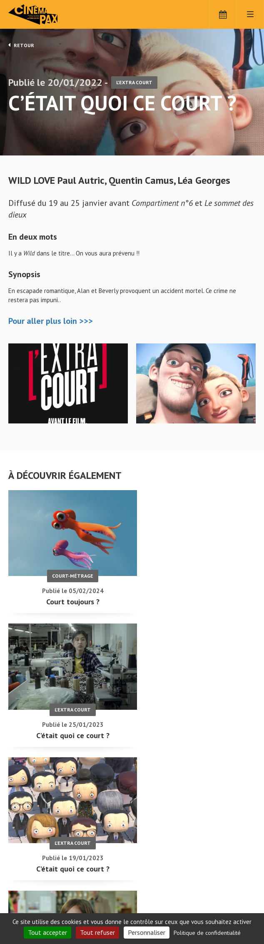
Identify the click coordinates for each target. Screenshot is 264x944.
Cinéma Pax (45, 14)
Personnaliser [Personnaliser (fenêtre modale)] (146, 932)
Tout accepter (47, 932)
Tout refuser (97, 932)
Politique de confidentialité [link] (207, 932)
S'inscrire (160, 907)
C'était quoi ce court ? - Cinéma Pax (30, 872)
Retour (21, 45)
